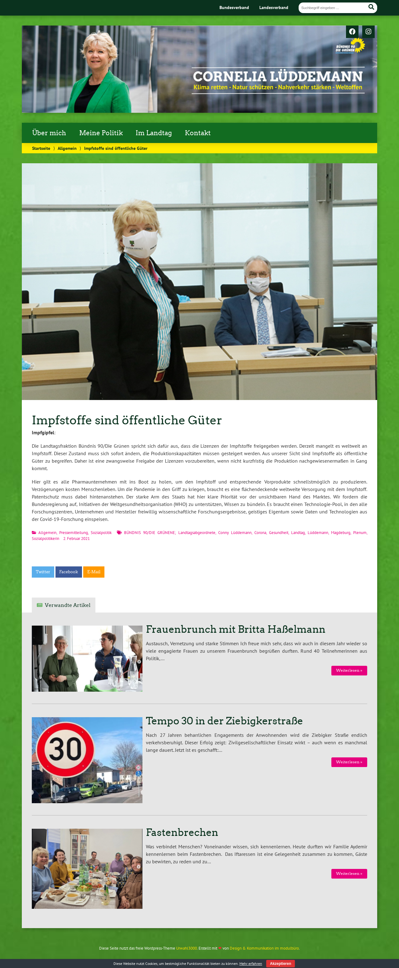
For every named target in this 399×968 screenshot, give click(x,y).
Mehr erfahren (250, 963)
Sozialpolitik (101, 532)
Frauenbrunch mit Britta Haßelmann (235, 629)
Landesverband (273, 7)
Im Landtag (154, 133)
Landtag (298, 532)
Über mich (49, 133)
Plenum (360, 532)
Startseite (41, 148)
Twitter (43, 572)
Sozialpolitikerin (45, 538)
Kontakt (198, 133)
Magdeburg (340, 532)
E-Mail (93, 572)
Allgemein (67, 148)
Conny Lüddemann (235, 532)
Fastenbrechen (182, 832)
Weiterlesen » (349, 670)
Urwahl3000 (186, 948)
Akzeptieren (280, 963)
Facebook (68, 572)
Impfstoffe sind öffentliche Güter (127, 420)
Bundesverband (234, 7)
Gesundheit (278, 532)
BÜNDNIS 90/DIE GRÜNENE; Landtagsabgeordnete (169, 532)
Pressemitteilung (73, 532)
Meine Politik (101, 133)
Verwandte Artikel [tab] (67, 605)
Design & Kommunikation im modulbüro (264, 948)
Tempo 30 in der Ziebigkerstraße (224, 721)
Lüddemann (318, 532)
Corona (260, 532)
